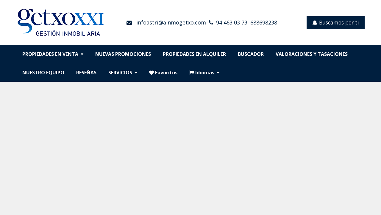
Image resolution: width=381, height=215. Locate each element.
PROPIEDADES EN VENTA (52, 54)
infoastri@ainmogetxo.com (170, 22)
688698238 (263, 22)
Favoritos (163, 72)
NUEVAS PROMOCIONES (123, 54)
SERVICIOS (122, 72)
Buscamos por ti (335, 22)
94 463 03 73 (231, 22)
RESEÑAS (86, 72)
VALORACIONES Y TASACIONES (312, 54)
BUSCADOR (251, 54)
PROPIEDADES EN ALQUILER (194, 54)
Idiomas (204, 72)
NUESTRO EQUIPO (43, 72)
